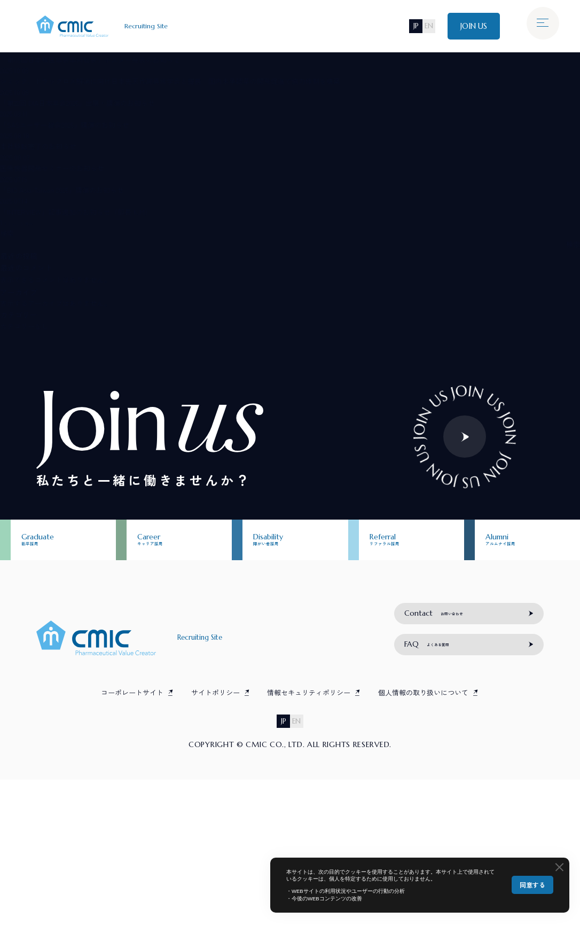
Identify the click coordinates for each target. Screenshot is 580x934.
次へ (36, 222)
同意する (532, 884)
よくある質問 (439, 793)
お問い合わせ (446, 753)
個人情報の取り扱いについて (423, 846)
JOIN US (471, 26)
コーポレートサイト (132, 846)
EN (421, 26)
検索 (7, 233)
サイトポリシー (215, 846)
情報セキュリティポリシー (308, 846)
